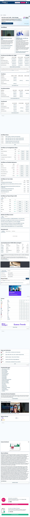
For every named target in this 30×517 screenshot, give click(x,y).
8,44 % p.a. (15, 93)
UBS (8, 316)
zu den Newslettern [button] (15, 398)
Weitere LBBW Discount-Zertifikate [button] (15, 66)
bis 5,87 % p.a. (27, 63)
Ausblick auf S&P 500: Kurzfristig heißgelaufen (12, 359)
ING (8, 304)
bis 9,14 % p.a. (14, 60)
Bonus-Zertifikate (4, 370)
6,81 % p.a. (15, 106)
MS (7, 313)
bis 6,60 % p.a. (14, 63)
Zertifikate (3, 231)
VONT (8, 317)
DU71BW (2, 245)
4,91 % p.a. (15, 109)
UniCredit (8, 307)
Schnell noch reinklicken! (5, 259)
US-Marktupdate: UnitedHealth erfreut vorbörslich (12, 361)
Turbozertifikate (4, 388)
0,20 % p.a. (21, 80)
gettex (8, 301)
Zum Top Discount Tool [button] (15, 112)
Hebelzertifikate (4, 377)
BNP (8, 300)
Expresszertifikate (4, 372)
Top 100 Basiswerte (3, 276)
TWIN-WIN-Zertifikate (5, 389)
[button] (17, 2)
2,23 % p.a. (15, 107)
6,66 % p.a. (27, 107)
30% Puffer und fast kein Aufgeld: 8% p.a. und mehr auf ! (10, 221)
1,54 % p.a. (15, 77)
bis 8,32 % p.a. (27, 60)
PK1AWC (2, 248)
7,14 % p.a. (21, 93)
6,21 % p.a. (15, 91)
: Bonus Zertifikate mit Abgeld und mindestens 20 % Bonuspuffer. (12, 224)
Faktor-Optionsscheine (5, 373)
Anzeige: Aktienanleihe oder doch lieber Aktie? (12, 141)
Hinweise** (13, 70)
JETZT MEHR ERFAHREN (15, 514)
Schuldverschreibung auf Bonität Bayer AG (7, 188)
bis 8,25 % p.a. (20, 58)
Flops (5, 197)
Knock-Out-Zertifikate (5, 381)
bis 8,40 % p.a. (27, 58)
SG (7, 314)
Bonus (27, 151)
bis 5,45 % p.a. (27, 65)
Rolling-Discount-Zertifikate (6, 387)
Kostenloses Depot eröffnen (7, 23)
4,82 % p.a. (21, 96)
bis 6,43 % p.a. (14, 65)
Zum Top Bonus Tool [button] (15, 85)
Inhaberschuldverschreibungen (6, 379)
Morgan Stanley (4, 270)
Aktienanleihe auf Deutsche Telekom (6, 190)
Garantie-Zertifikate (5, 374)
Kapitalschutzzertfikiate (5, 380)
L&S (8, 311)
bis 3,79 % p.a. (20, 60)
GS (7, 303)
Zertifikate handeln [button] (15, 482)
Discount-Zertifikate (5, 371)
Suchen (27, 278)
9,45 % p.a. (15, 83)
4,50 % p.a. (15, 96)
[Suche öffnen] (26, 2)
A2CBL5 (2, 250)
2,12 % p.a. (21, 107)
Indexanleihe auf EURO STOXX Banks (6, 182)
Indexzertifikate (4, 378)
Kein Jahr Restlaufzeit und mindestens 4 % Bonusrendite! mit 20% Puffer (12, 223)
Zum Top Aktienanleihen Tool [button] (15, 98)
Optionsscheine (8, 231)
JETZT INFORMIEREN (15, 504)
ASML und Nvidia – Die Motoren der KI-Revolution (12, 136)
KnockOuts (13, 231)
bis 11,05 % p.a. (14, 58)
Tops (2, 197)
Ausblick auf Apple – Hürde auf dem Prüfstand (12, 142)
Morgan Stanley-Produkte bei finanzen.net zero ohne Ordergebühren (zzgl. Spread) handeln (12, 282)
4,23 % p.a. (15, 80)
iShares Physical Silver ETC (5, 191)
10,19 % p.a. (27, 109)
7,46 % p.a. (27, 104)
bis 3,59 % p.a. (20, 63)
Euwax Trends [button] (15, 327)
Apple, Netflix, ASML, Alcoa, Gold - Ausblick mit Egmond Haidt (14, 138)
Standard (9, 270)
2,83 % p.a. (15, 104)
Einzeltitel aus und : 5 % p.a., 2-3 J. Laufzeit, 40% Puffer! (12, 226)
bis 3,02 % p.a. (20, 65)
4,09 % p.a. (27, 93)
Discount (23, 151)
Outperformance (4, 386)
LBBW (8, 310)
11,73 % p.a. (27, 106)
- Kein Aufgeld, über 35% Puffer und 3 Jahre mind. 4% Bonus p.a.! (12, 220)
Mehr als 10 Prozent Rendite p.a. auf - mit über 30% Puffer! (12, 218)
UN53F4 (2, 247)
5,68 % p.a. (21, 91)
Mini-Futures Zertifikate (5, 382)
